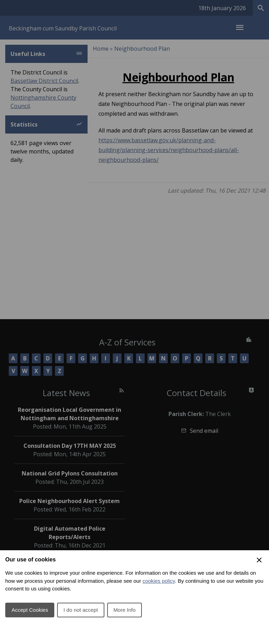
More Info (124, 610)
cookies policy (159, 581)
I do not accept (80, 610)
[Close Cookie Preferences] (259, 560)
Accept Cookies (30, 610)
